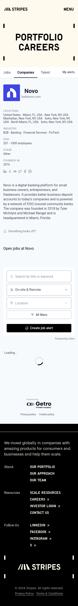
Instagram (41, 538)
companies (25, 72)
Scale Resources (45, 493)
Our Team (38, 480)
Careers (40, 499)
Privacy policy (28, 414)
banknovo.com (31, 96)
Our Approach (42, 473)
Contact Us (39, 513)
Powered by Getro (65, 338)
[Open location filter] (66, 303)
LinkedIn (40, 525)
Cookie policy (46, 414)
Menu (69, 8)
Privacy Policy (24, 593)
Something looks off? (19, 231)
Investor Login (45, 506)
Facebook (40, 532)
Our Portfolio (42, 467)
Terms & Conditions (49, 593)
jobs (7, 72)
